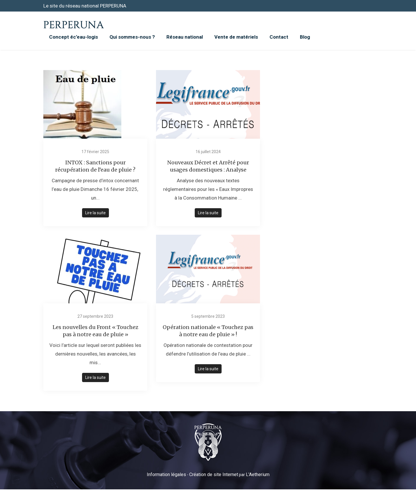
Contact (279, 37)
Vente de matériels (236, 37)
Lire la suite (95, 213)
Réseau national (184, 37)
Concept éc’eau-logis (73, 37)
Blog (305, 37)
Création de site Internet (213, 474)
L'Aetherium (258, 474)
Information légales (166, 474)
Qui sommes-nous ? (132, 37)
